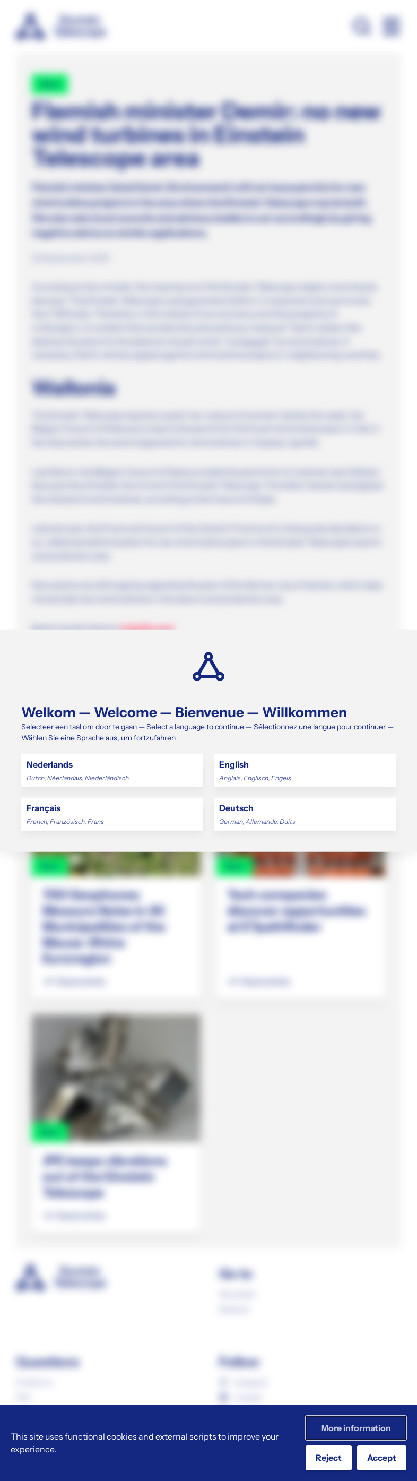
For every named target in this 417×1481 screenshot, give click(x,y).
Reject (329, 1457)
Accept (381, 1457)
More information (356, 1428)
